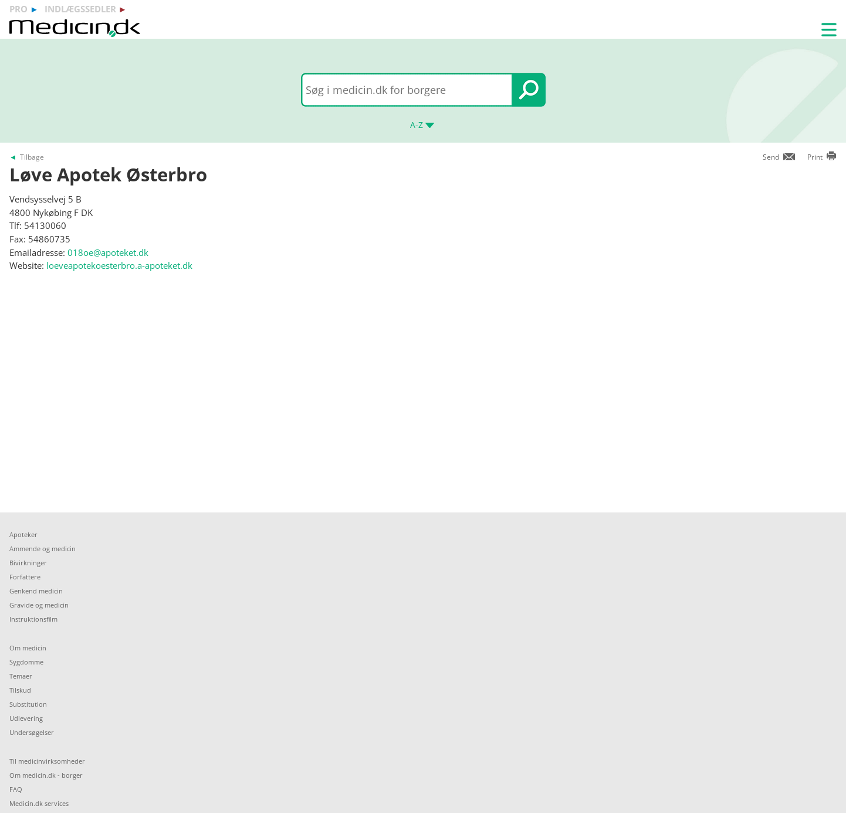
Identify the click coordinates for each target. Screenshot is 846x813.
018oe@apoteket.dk (107, 252)
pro (18, 9)
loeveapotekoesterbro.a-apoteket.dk (119, 265)
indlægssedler (80, 9)
